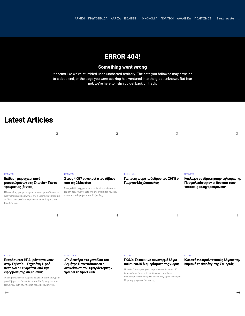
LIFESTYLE (131, 180)
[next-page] (238, 299)
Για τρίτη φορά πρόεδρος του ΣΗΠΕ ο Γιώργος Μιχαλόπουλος (151, 187)
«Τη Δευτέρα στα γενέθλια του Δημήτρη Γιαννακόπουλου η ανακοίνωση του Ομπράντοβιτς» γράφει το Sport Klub (88, 273)
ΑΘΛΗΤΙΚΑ (71, 262)
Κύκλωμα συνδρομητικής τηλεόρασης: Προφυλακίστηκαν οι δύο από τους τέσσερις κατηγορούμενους (212, 189)
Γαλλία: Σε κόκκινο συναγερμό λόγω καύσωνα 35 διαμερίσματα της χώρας (152, 269)
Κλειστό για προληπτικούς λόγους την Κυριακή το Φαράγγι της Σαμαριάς (212, 269)
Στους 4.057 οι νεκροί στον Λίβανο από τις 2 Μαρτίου (89, 187)
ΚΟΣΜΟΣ (9, 180)
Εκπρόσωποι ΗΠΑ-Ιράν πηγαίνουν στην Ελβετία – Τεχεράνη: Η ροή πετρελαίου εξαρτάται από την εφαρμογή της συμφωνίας (28, 273)
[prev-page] (6, 299)
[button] (239, 18)
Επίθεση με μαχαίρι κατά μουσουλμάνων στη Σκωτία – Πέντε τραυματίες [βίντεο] (30, 189)
